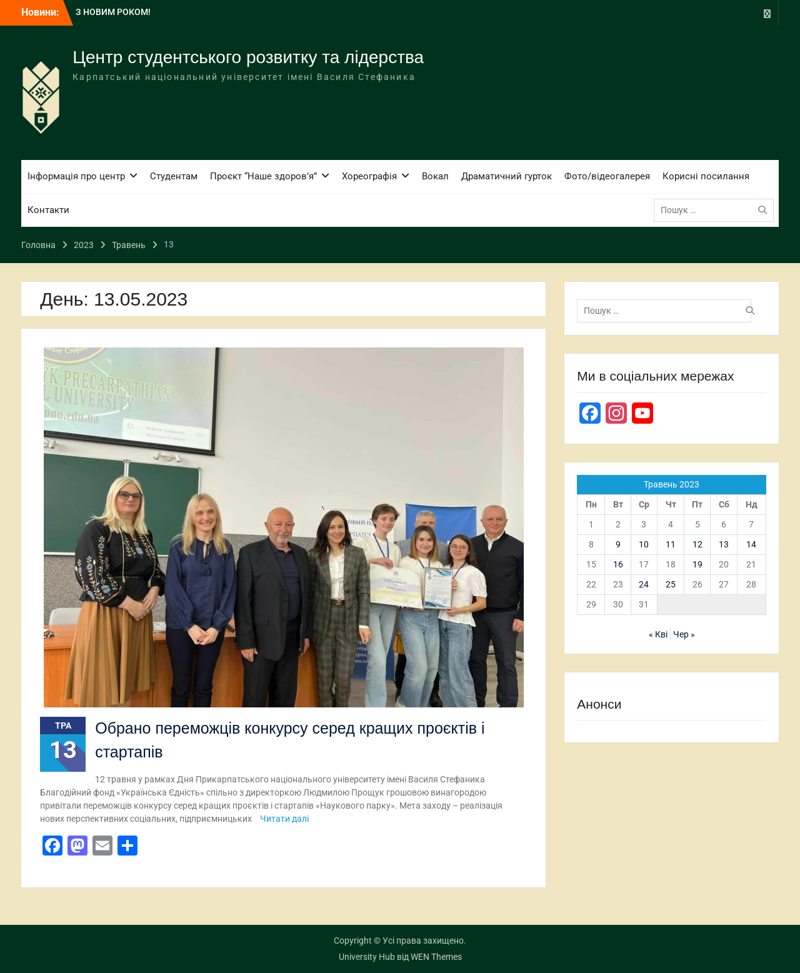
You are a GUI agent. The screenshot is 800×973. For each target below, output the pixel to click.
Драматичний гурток (506, 176)
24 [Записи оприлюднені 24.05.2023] (644, 584)
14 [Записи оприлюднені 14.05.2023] (751, 544)
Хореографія (369, 176)
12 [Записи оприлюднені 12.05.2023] (697, 544)
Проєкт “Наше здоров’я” (263, 176)
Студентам (174, 176)
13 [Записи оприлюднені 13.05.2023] (724, 544)
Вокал (435, 176)
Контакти (48, 210)
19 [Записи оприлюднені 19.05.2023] (697, 564)
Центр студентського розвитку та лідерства (248, 57)
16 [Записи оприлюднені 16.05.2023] (618, 564)
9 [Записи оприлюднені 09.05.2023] (618, 544)
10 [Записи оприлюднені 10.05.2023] (644, 544)
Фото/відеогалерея (607, 176)
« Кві (658, 634)
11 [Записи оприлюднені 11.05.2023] (671, 544)
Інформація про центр (76, 176)
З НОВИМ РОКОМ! (113, 12)
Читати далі (284, 819)
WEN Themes (436, 957)
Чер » (684, 634)
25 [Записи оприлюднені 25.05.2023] (671, 584)
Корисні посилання (705, 176)
